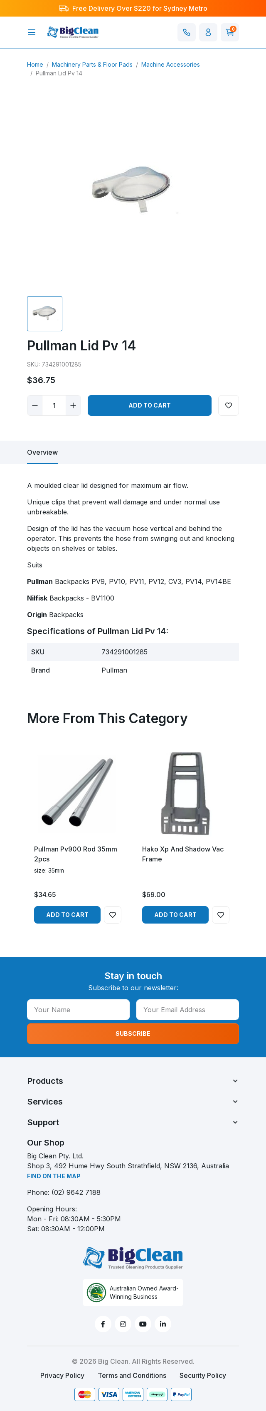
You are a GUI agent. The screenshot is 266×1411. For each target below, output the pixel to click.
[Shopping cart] (230, 32)
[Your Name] (78, 1009)
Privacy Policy (62, 1375)
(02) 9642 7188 (76, 1192)
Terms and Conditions (132, 1375)
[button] (208, 32)
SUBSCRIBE (133, 1033)
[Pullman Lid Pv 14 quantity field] (54, 405)
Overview (42, 452)
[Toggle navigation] (31, 32)
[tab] (42, 452)
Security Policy (203, 1375)
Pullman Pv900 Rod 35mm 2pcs (75, 854)
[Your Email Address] (187, 1009)
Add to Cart (149, 405)
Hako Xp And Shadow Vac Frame (183, 854)
